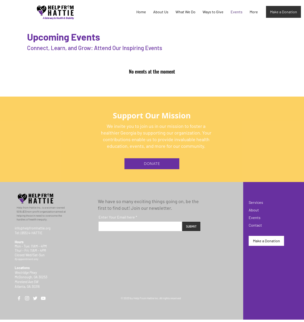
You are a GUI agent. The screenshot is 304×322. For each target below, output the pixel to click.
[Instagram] (27, 298)
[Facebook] (19, 298)
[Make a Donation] (283, 12)
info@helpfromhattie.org (32, 228)
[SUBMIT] (191, 226)
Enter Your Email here (117, 217)
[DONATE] (151, 163)
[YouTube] (43, 298)
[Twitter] (35, 298)
